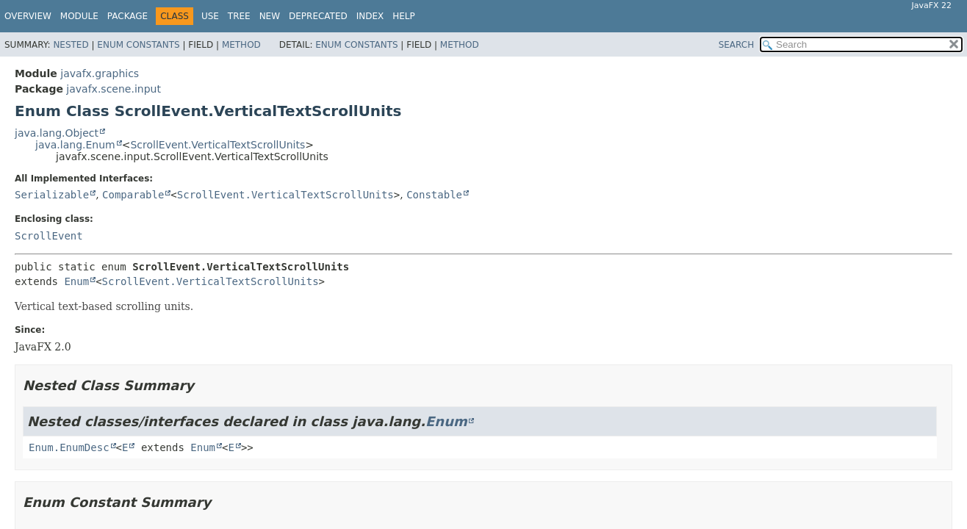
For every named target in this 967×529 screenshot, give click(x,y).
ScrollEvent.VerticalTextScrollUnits (217, 145)
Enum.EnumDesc (69, 447)
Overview (27, 16)
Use (210, 16)
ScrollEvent (49, 236)
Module (79, 16)
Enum (76, 281)
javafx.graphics (99, 73)
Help (403, 16)
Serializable (52, 195)
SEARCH (737, 45)
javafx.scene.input (113, 89)
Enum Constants (138, 45)
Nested (70, 45)
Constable (434, 195)
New (269, 16)
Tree (239, 16)
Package (127, 16)
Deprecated (318, 16)
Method (241, 45)
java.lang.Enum (75, 145)
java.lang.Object (56, 133)
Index (370, 16)
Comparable (133, 195)
